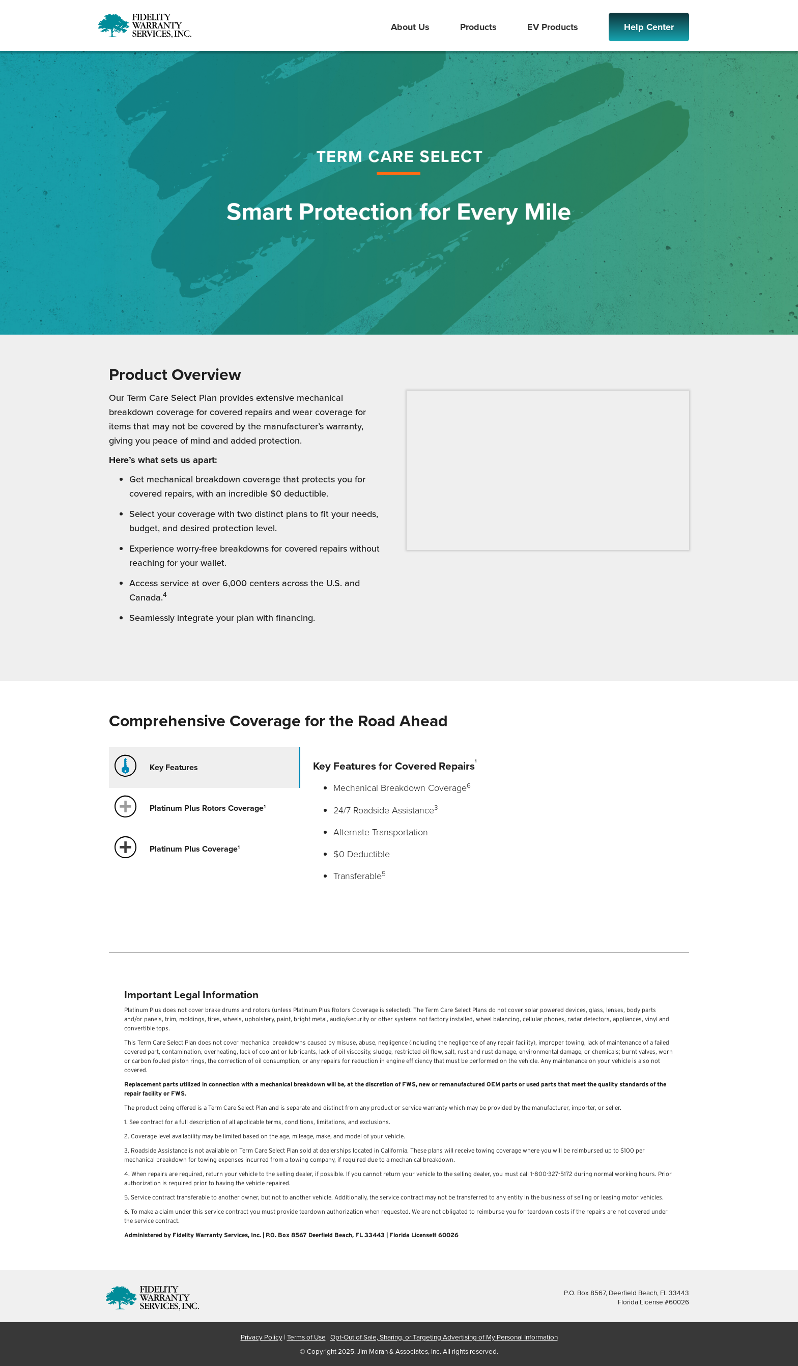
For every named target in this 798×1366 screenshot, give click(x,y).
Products (478, 27)
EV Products (552, 27)
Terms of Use (306, 1337)
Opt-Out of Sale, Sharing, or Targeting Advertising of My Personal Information (444, 1337)
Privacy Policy (261, 1337)
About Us (410, 27)
